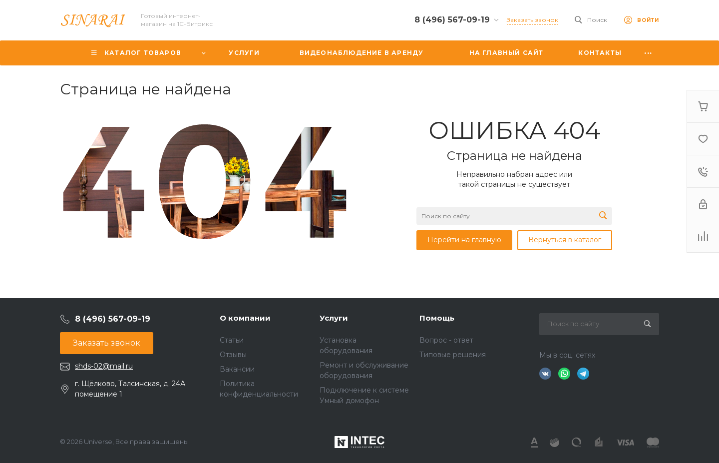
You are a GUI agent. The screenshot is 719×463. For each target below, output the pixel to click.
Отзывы (233, 354)
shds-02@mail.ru (104, 366)
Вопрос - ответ (446, 340)
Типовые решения (452, 354)
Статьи (232, 340)
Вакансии (237, 369)
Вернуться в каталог (564, 239)
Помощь (436, 318)
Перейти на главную (464, 239)
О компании (245, 318)
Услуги (334, 318)
